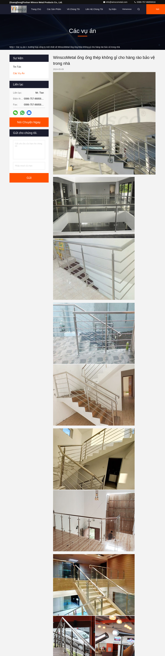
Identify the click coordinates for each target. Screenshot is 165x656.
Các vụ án (20, 47)
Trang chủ (36, 9)
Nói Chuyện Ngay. (29, 122)
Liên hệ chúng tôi (94, 9)
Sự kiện (112, 9)
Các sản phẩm (54, 9)
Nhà (11, 47)
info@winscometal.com (115, 2)
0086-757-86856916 (145, 2)
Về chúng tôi (73, 9)
